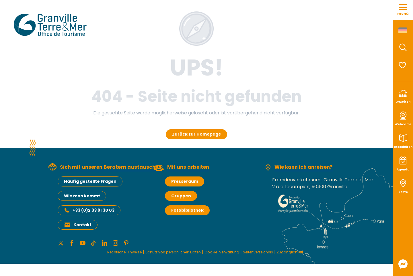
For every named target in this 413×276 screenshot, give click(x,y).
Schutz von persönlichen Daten (165, 254)
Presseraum (184, 181)
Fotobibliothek (187, 210)
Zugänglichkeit (312, 254)
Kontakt (82, 225)
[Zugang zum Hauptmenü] (403, 10)
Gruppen (181, 196)
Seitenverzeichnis (272, 254)
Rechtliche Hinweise (104, 254)
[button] (403, 47)
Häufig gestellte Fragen (90, 181)
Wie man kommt (82, 196)
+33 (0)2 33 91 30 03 (93, 210)
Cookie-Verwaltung (227, 254)
